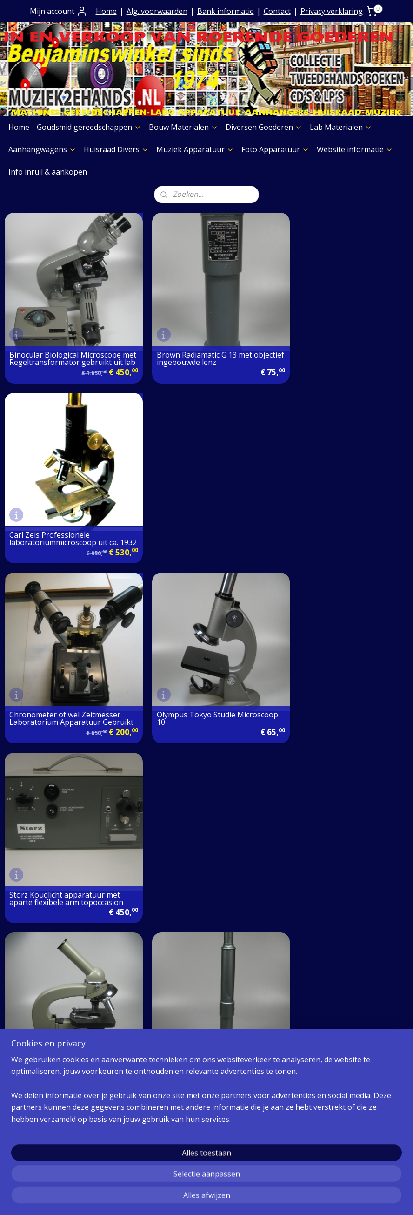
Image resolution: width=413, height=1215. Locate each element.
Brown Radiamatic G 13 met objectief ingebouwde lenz (194, 348)
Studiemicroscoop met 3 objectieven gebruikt (51, 689)
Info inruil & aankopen (47, 172)
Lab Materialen (341, 127)
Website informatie (355, 149)
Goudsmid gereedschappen (89, 127)
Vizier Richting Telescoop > (194, 691)
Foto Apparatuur (275, 149)
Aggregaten (29, 1132)
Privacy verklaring (331, 11)
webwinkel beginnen (230, 1198)
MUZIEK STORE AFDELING (330, 991)
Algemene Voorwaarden (189, 943)
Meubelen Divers (39, 1155)
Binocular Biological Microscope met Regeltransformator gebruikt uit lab (68, 345)
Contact (277, 11)
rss (194, 1198)
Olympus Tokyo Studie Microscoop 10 (186, 519)
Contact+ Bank (172, 932)
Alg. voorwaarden (157, 11)
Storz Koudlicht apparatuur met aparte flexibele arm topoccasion (342, 519)
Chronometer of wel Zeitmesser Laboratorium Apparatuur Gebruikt (64, 515)
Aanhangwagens (42, 149)
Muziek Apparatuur (195, 149)
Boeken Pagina (35, 1048)
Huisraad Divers (116, 149)
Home (106, 11)
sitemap (175, 1198)
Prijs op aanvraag (177, 956)
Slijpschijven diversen (46, 1120)
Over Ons (163, 920)
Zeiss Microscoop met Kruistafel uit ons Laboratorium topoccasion (344, 689)
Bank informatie (225, 11)
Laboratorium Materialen (329, 956)
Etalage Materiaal (40, 1084)
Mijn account (58, 11)
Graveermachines (39, 1108)
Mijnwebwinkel (311, 1198)
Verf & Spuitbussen (43, 1096)
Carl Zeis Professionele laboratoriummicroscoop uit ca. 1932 (339, 345)
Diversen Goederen (264, 127)
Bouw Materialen (183, 127)
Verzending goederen (185, 967)
